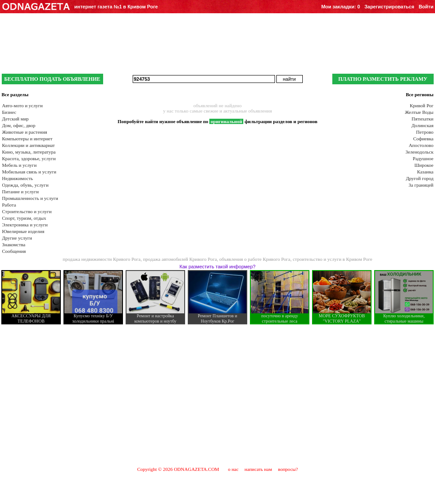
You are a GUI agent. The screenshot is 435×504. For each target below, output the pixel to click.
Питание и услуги (20, 191)
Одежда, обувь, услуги (25, 185)
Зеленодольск (419, 151)
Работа (9, 204)
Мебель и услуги (19, 165)
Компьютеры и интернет (27, 138)
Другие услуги (17, 238)
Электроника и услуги (25, 224)
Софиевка (423, 138)
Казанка (425, 171)
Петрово (424, 132)
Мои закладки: (340, 6)
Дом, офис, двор (19, 125)
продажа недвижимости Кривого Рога (102, 259)
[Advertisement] (217, 395)
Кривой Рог (422, 105)
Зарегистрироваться (389, 6)
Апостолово (421, 145)
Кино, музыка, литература (29, 151)
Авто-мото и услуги (22, 105)
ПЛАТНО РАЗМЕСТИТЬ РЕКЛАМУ (382, 79)
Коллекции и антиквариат (28, 145)
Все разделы (15, 94)
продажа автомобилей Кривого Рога (180, 259)
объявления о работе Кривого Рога (254, 259)
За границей (421, 185)
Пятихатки (423, 118)
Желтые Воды (419, 112)
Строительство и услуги (27, 211)
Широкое (423, 165)
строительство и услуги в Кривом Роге (332, 259)
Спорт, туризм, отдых (24, 218)
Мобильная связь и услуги (29, 171)
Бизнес (9, 112)
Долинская (422, 125)
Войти (426, 6)
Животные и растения (24, 132)
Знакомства (14, 244)
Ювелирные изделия (23, 231)
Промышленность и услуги (30, 198)
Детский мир (15, 118)
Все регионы (420, 94)
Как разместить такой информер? (217, 266)
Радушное (423, 158)
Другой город (420, 178)
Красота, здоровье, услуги (29, 158)
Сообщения (14, 251)
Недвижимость (17, 178)
